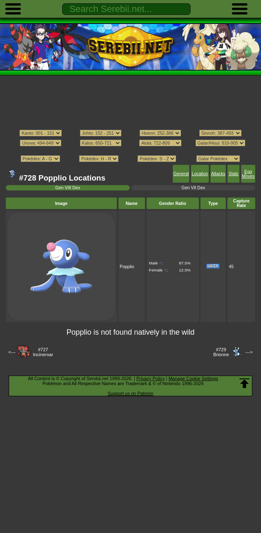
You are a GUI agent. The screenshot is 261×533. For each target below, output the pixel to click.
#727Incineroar (43, 352)
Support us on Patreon (130, 393)
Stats (234, 173)
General (181, 173)
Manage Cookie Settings (193, 378)
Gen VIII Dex (68, 188)
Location (200, 173)
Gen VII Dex (193, 188)
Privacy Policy (150, 378)
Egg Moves (248, 173)
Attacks (218, 173)
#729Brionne (221, 352)
